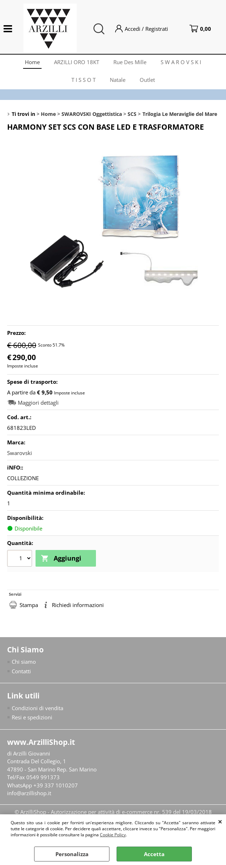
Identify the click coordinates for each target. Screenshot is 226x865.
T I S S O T (83, 79)
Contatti (21, 671)
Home (32, 62)
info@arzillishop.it (29, 793)
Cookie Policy (113, 835)
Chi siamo (24, 661)
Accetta (154, 854)
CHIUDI (220, 821)
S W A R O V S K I (181, 62)
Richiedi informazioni (78, 604)
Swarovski (19, 452)
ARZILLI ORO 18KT (76, 62)
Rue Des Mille (129, 62)
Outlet (147, 79)
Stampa (29, 604)
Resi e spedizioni (32, 717)
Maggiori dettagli (38, 402)
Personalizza (71, 854)
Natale (117, 79)
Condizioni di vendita (37, 708)
